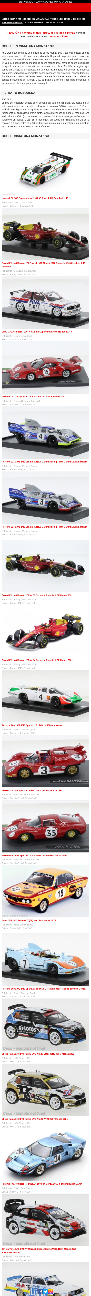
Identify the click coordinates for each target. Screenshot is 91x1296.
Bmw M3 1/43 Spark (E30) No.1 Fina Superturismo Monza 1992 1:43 (37, 331)
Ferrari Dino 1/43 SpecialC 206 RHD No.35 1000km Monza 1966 (34, 855)
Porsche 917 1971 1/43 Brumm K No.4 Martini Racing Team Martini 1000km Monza (44, 461)
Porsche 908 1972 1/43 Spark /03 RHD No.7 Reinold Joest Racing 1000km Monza (43, 989)
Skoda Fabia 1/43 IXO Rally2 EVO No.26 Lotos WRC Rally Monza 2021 (38, 1054)
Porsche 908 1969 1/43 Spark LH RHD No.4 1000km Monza (32, 725)
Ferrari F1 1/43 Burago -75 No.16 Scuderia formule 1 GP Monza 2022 (37, 660)
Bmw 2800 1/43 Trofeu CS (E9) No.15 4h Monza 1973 (29, 920)
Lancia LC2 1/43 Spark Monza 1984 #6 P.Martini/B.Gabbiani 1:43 (35, 198)
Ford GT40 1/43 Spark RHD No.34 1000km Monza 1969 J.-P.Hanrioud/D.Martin (42, 1184)
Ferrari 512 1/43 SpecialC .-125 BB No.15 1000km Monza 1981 (33, 396)
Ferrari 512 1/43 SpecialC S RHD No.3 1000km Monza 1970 (32, 790)
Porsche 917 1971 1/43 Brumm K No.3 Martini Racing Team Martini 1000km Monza (44, 527)
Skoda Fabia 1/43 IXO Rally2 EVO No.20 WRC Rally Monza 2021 (35, 1119)
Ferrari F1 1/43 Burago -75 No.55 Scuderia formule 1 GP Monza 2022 (37, 595)
